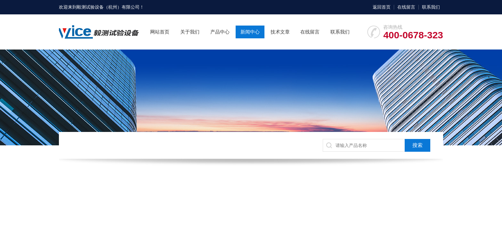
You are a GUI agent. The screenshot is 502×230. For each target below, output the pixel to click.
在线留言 (406, 7)
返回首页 (382, 7)
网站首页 (159, 31)
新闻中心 (250, 31)
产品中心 (220, 31)
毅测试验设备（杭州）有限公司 (108, 7)
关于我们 (189, 31)
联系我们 (431, 7)
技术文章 (280, 31)
